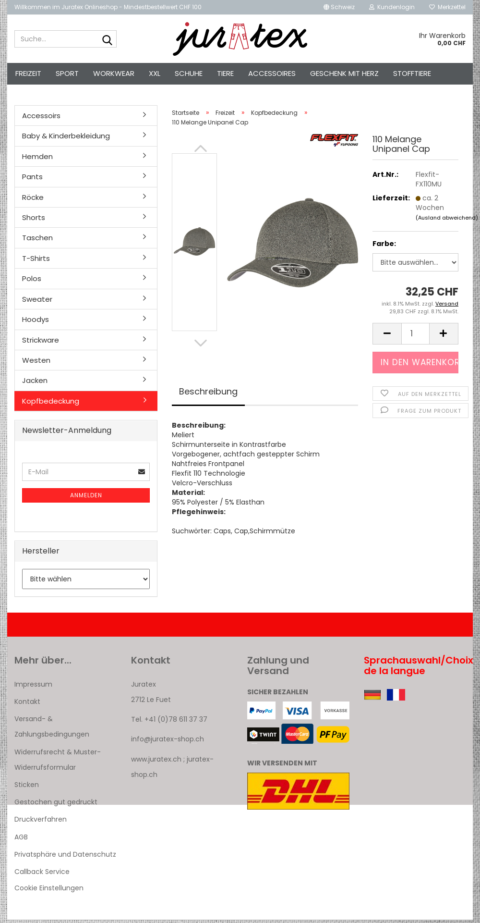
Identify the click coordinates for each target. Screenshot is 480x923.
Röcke (33, 200)
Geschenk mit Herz (344, 73)
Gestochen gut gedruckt (55, 805)
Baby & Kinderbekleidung (66, 139)
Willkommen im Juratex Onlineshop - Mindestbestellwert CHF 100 (108, 7)
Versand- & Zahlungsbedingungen (51, 729)
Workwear (113, 73)
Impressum (33, 687)
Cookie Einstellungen (49, 891)
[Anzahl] (415, 336)
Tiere (225, 73)
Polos (31, 281)
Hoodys (35, 322)
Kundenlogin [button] (392, 7)
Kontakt (27, 704)
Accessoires (272, 73)
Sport (67, 73)
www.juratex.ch (156, 762)
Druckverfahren (40, 822)
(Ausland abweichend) (447, 220)
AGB (21, 840)
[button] (339, 7)
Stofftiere (412, 73)
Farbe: (384, 247)
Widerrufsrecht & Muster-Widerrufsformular (57, 762)
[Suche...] (107, 39)
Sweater (37, 302)
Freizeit (28, 73)
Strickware (40, 343)
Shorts (33, 220)
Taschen (37, 241)
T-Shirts (36, 261)
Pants (32, 179)
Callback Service (42, 874)
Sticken (26, 787)
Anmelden (86, 498)
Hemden (37, 159)
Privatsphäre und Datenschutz (65, 857)
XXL (154, 73)
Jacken (35, 383)
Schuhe (189, 73)
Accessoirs (41, 118)
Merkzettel (447, 7)
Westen (36, 363)
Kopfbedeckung (50, 404)
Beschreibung (208, 394)
